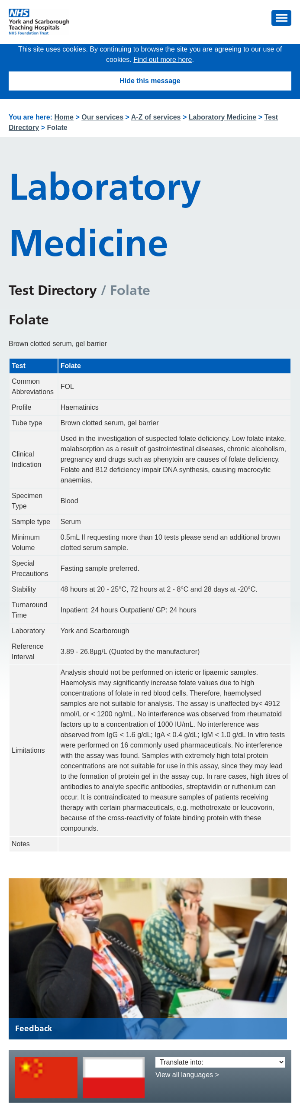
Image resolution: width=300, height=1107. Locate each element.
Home (64, 117)
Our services (102, 117)
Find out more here (162, 59)
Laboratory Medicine (222, 117)
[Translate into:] (220, 1062)
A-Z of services (156, 117)
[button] (281, 18)
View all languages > (187, 1074)
